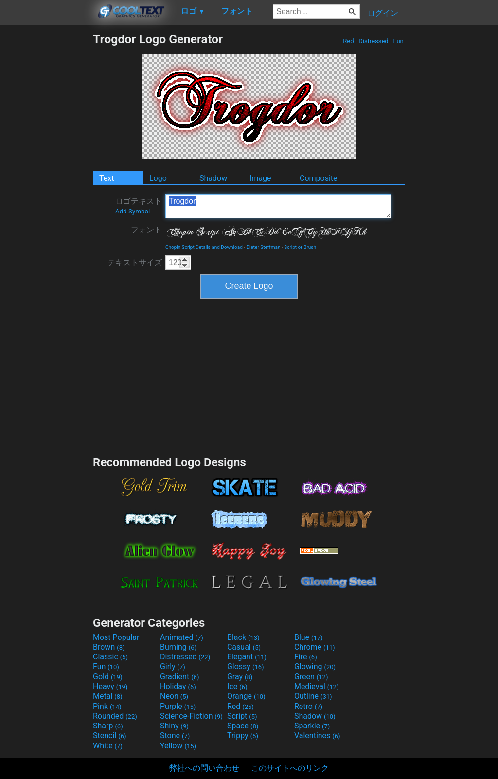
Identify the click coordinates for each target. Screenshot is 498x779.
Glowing (315, 666)
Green (311, 676)
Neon (174, 696)
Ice (237, 686)
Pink (107, 706)
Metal (108, 696)
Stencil (109, 735)
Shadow (213, 178)
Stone (175, 735)
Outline (313, 696)
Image (260, 178)
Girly (172, 666)
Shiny (174, 725)
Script (242, 716)
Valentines (317, 735)
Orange (246, 696)
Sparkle (312, 725)
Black (243, 637)
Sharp (108, 725)
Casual (244, 647)
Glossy (245, 666)
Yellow (178, 745)
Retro (308, 706)
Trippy (242, 735)
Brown (108, 647)
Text (106, 178)
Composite (319, 178)
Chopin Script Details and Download (204, 247)
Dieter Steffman (264, 247)
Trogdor (278, 206)
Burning (178, 647)
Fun (398, 41)
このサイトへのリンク (290, 768)
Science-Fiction (191, 716)
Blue (308, 637)
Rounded (115, 716)
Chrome (314, 647)
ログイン (382, 13)
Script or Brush (300, 247)
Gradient (179, 676)
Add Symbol (132, 211)
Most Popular (116, 637)
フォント (146, 229)
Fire (305, 656)
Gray (239, 676)
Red (348, 41)
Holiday (178, 686)
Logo (158, 178)
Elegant (247, 656)
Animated (181, 637)
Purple (178, 706)
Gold (108, 676)
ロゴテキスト (138, 205)
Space (242, 725)
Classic (110, 656)
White (108, 745)
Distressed (373, 41)
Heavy (110, 686)
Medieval (316, 686)
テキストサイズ (134, 262)
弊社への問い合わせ (204, 768)
